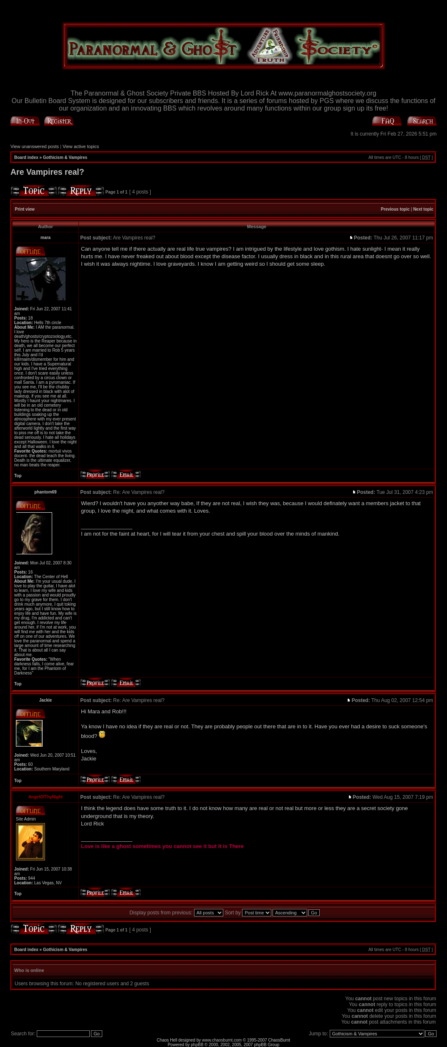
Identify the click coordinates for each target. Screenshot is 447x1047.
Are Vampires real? (47, 171)
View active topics (81, 146)
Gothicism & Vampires (65, 157)
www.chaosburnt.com (222, 1040)
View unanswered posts (34, 146)
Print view (25, 209)
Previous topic (395, 209)
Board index (26, 157)
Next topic (423, 209)
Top (18, 475)
